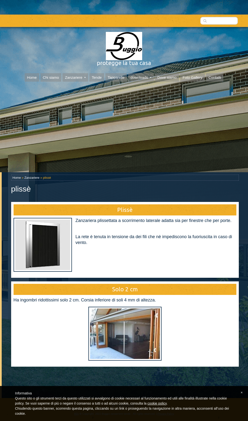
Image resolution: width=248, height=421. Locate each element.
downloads (141, 76)
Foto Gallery (192, 76)
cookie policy (157, 403)
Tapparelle (116, 76)
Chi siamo (51, 76)
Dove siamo (167, 76)
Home (32, 76)
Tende (97, 76)
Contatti (215, 76)
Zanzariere (75, 76)
